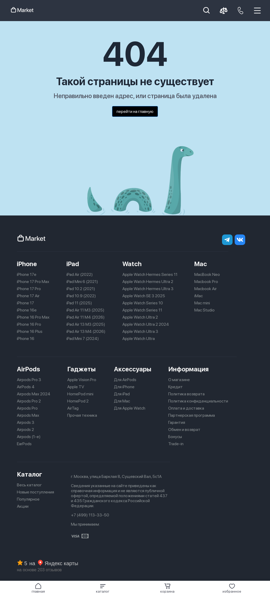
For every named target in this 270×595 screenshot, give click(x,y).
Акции (22, 506)
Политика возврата (186, 393)
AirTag (73, 408)
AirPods (28, 369)
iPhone (27, 264)
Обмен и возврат (184, 429)
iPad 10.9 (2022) (81, 295)
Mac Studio (204, 310)
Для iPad (122, 393)
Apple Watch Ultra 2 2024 (145, 324)
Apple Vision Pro (81, 379)
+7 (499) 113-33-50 (90, 514)
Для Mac (122, 401)
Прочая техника (82, 415)
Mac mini (202, 302)
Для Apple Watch (129, 408)
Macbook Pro (206, 281)
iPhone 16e (27, 310)
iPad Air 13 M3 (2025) (85, 324)
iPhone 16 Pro (29, 324)
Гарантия (176, 422)
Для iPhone (124, 386)
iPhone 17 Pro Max (33, 281)
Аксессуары (132, 369)
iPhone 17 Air (28, 295)
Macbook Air (205, 288)
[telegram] (227, 239)
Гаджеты (81, 369)
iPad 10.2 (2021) (80, 288)
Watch (132, 264)
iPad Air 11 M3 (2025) (85, 310)
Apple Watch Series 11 (142, 310)
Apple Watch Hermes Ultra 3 (147, 288)
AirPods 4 (26, 386)
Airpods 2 (25, 429)
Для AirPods (125, 379)
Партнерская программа (191, 415)
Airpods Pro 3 (29, 379)
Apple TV (75, 386)
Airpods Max (28, 415)
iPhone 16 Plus (29, 331)
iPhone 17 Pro (29, 288)
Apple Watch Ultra (138, 338)
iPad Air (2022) (79, 274)
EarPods (24, 443)
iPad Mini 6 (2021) (82, 281)
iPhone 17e (26, 274)
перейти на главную (135, 111)
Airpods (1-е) (29, 436)
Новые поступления (35, 492)
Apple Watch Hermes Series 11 (149, 274)
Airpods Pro (27, 408)
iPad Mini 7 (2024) (82, 338)
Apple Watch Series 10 (142, 302)
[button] (102, 588)
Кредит (175, 386)
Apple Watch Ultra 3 (140, 331)
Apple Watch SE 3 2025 (143, 295)
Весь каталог (29, 484)
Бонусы (175, 436)
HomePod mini (80, 393)
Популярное (28, 499)
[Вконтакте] (240, 239)
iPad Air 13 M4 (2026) (85, 331)
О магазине (179, 379)
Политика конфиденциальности (198, 401)
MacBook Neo (207, 274)
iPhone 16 (25, 338)
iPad (72, 264)
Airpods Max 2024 (33, 393)
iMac (198, 295)
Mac (200, 264)
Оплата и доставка (186, 408)
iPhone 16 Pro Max (33, 317)
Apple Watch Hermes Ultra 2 (147, 281)
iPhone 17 (25, 302)
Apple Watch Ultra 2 (140, 317)
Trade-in (176, 443)
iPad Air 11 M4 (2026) (85, 317)
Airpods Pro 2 (29, 401)
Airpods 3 (25, 422)
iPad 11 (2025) (79, 302)
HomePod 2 (78, 401)
